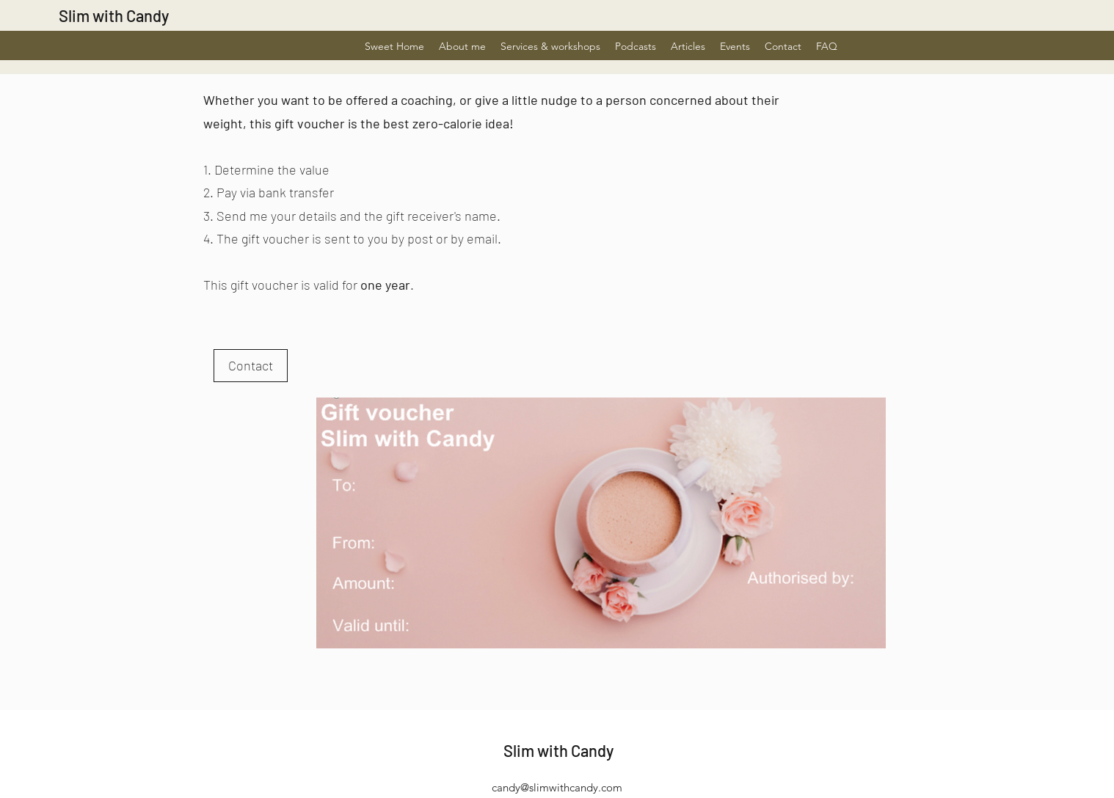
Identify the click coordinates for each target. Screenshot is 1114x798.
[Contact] (251, 365)
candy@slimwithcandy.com (557, 787)
